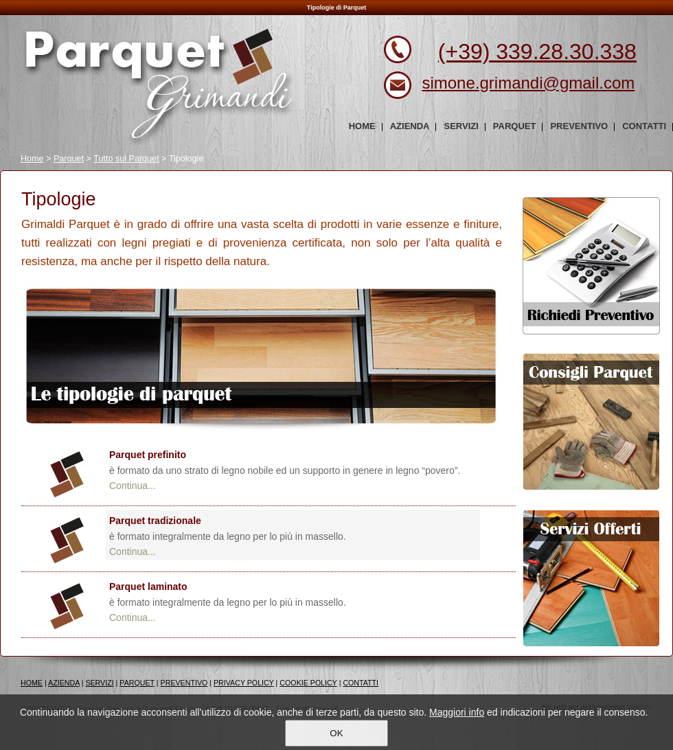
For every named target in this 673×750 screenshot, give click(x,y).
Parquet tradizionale (155, 520)
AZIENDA (64, 683)
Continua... (132, 485)
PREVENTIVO (184, 683)
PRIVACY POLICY (244, 683)
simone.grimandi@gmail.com (528, 82)
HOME (32, 683)
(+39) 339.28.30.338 (537, 51)
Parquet (69, 158)
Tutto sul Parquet (126, 158)
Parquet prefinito (147, 454)
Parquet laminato (148, 586)
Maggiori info (456, 712)
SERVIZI (99, 683)
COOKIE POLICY (308, 683)
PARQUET (137, 683)
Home (32, 158)
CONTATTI (360, 683)
